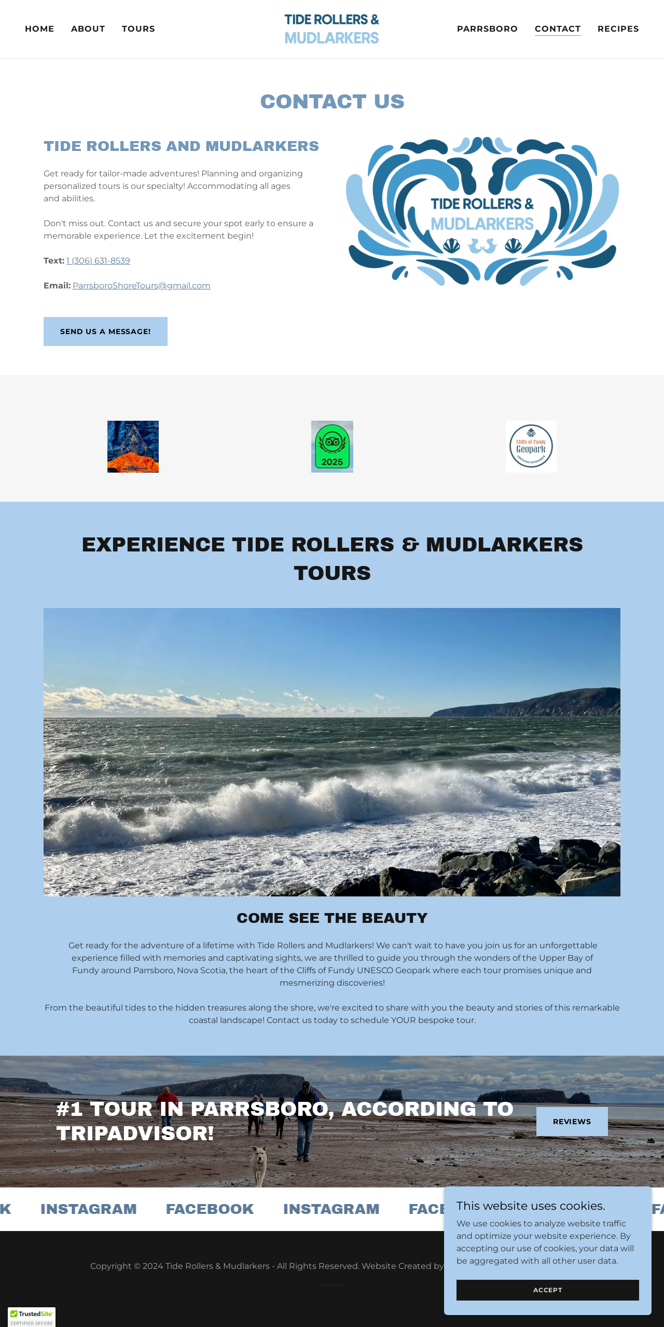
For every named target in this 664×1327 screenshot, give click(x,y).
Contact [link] (558, 29)
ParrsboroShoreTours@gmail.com (142, 286)
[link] (332, 28)
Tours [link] (138, 29)
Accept (547, 1290)
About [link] (88, 29)
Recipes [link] (618, 29)
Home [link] (39, 29)
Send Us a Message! (105, 331)
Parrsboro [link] (487, 29)
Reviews (572, 1121)
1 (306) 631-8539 (98, 261)
